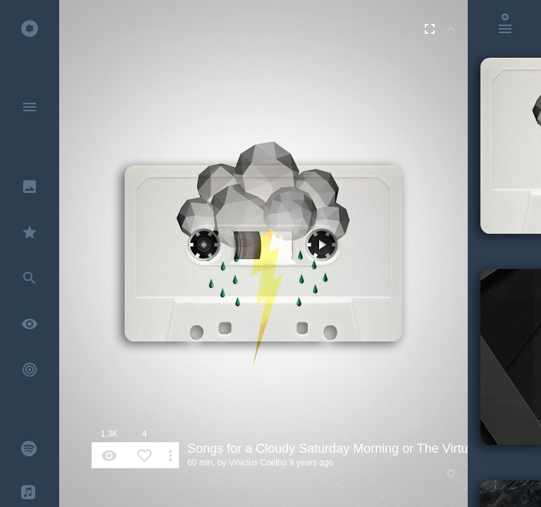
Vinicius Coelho (258, 463)
